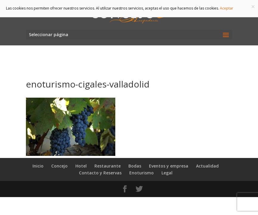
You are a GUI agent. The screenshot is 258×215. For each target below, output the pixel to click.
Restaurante (107, 166)
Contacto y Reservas (100, 173)
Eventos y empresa (168, 166)
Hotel (81, 166)
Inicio (37, 166)
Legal (166, 173)
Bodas (134, 166)
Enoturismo (141, 173)
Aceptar (226, 8)
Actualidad (207, 166)
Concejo (59, 166)
